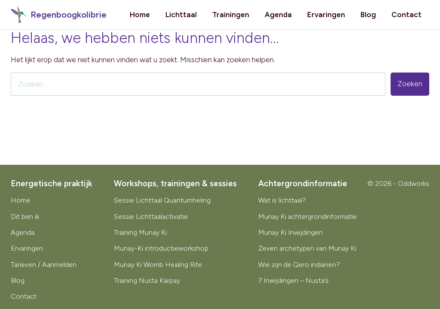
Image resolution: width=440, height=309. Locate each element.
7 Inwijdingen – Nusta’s (293, 280)
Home (140, 14)
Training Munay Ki (140, 232)
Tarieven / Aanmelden (43, 265)
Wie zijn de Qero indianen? (299, 265)
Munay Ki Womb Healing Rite (158, 265)
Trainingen (230, 14)
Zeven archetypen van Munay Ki (307, 248)
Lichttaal (181, 14)
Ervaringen (326, 14)
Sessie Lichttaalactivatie (151, 216)
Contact (406, 14)
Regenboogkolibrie (59, 14)
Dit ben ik (25, 216)
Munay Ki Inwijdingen (290, 232)
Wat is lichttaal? (282, 200)
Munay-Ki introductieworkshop (161, 248)
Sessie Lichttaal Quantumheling (162, 200)
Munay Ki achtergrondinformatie (307, 216)
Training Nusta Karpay (147, 280)
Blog (368, 14)
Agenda (278, 14)
